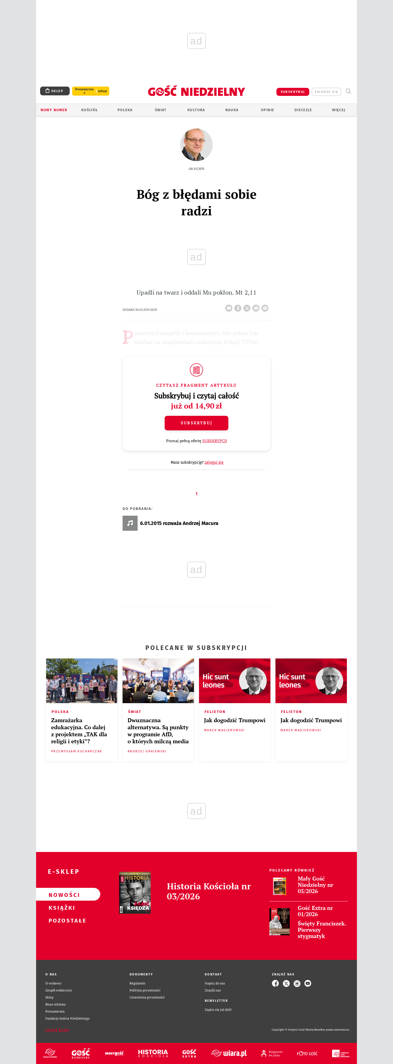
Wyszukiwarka (348, 91)
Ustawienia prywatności (147, 997)
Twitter (247, 307)
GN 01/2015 (196, 169)
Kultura (196, 110)
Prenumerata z (84, 91)
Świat (161, 110)
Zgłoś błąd (57, 1030)
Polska (125, 110)
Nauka (232, 110)
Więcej (338, 110)
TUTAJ (249, 342)
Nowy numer (54, 110)
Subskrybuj (196, 423)
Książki (60, 907)
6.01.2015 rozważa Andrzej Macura (179, 523)
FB (238, 307)
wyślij (265, 307)
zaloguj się (326, 92)
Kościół (89, 110)
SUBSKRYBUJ (293, 92)
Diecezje (303, 110)
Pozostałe (60, 920)
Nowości (60, 894)
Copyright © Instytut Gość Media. (293, 1029)
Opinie (267, 110)
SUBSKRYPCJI (214, 440)
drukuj (256, 307)
